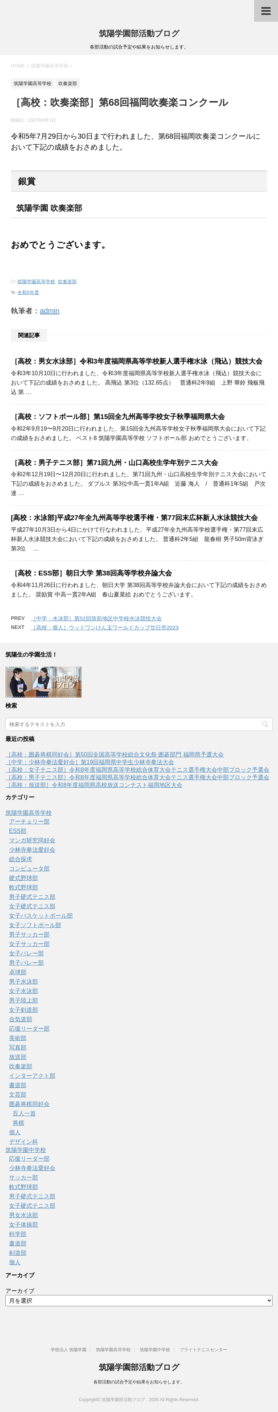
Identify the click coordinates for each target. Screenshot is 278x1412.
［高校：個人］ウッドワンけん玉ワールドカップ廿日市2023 (104, 627)
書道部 (17, 1085)
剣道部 (17, 1253)
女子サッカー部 (29, 944)
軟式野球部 (23, 887)
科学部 (17, 1234)
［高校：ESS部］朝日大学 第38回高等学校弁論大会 (91, 573)
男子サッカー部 (29, 934)
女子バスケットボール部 (41, 916)
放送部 (17, 1057)
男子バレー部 (26, 963)
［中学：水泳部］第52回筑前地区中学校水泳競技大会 (96, 618)
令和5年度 (28, 292)
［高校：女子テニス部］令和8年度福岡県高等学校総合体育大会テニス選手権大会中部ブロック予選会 (137, 770)
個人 (15, 1132)
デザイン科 (23, 1142)
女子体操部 (23, 1225)
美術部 (17, 1038)
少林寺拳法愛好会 (32, 850)
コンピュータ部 (29, 869)
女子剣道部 (23, 1010)
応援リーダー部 (29, 1029)
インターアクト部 (32, 1076)
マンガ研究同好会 (32, 840)
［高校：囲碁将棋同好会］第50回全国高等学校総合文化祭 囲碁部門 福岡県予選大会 (114, 754)
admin (49, 311)
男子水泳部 (23, 982)
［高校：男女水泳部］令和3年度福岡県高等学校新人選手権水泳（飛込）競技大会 (136, 361)
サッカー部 (23, 1177)
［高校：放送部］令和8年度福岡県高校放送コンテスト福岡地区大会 (93, 785)
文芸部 (17, 1095)
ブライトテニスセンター (203, 1349)
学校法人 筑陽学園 (69, 1349)
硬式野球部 (23, 878)
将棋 (18, 1123)
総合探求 (20, 859)
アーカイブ (19, 1291)
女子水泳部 (23, 991)
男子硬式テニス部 (32, 897)
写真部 (17, 1047)
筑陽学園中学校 (25, 1150)
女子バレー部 (26, 953)
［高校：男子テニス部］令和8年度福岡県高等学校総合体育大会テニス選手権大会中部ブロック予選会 (137, 777)
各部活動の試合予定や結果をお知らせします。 (139, 1381)
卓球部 (17, 972)
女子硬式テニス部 (32, 906)
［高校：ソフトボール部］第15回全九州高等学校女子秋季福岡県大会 (118, 416)
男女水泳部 (23, 1215)
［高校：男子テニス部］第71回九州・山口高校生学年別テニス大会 (114, 462)
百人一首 (24, 1113)
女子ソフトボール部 (35, 925)
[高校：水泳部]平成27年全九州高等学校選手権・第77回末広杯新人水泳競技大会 (134, 517)
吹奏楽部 (67, 281)
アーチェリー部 (29, 821)
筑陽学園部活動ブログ (139, 33)
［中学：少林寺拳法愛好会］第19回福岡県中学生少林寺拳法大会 (89, 762)
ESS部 (17, 831)
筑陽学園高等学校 (36, 281)
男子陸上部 (23, 1000)
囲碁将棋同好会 (29, 1104)
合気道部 (20, 1019)
